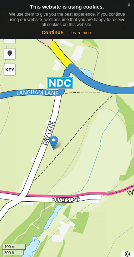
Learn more (81, 32)
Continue (52, 32)
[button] (9, 54)
